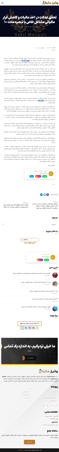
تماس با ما (53, 395)
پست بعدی (25, 203)
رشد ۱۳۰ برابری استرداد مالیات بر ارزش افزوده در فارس (35, 282)
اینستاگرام (38, 179)
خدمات (54, 392)
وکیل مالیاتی (39, 48)
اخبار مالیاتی (37, 27)
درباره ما (26, 398)
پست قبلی (55, 202)
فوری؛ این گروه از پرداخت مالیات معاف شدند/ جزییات (35, 307)
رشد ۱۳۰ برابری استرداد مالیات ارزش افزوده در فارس (44, 291)
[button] (29, 324)
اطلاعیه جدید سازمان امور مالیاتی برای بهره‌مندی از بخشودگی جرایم (31, 273)
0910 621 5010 (45, 259)
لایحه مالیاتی (53, 401)
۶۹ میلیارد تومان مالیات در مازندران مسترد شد (45, 299)
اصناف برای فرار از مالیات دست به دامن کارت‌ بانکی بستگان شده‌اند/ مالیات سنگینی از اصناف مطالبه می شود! (45, 206)
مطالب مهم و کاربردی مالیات (49, 398)
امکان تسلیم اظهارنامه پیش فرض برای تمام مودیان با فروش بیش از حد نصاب (15, 206)
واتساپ (44, 179)
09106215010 (53, 419)
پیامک (31, 179)
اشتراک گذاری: (54, 195)
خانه (44, 27)
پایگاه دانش (25, 395)
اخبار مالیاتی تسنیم (18, 27)
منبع (54, 184)
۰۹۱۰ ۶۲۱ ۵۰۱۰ (43, 176)
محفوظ (22, 450)
